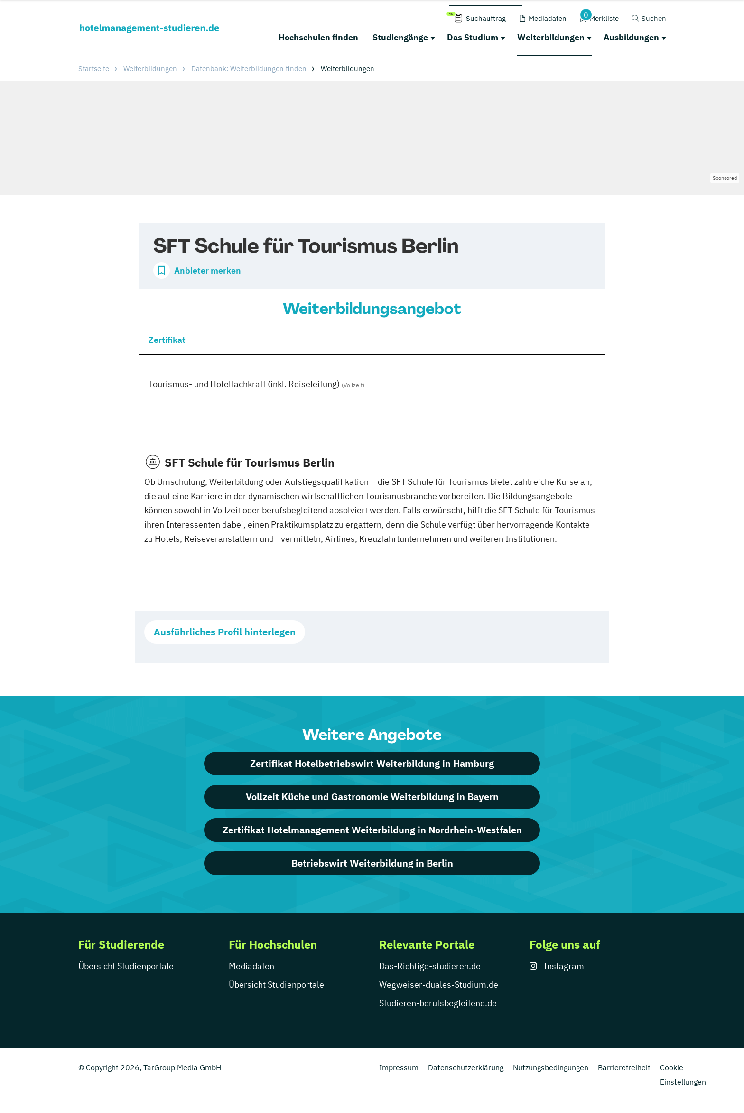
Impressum (398, 1067)
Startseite (93, 68)
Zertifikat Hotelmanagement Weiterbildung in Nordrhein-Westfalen (372, 829)
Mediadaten (251, 966)
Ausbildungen (631, 37)
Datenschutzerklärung (465, 1067)
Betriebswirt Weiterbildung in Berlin (372, 863)
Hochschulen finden (318, 37)
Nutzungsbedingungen (550, 1067)
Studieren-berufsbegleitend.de (438, 1003)
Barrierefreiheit (624, 1067)
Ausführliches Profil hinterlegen (225, 631)
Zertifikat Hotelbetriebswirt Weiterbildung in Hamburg (372, 763)
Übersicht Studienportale (126, 966)
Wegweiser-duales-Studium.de (438, 984)
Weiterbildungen (551, 37)
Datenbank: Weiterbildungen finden (249, 68)
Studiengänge (400, 37)
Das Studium (472, 37)
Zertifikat (167, 339)
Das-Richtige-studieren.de (430, 966)
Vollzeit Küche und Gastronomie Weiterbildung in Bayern (372, 796)
